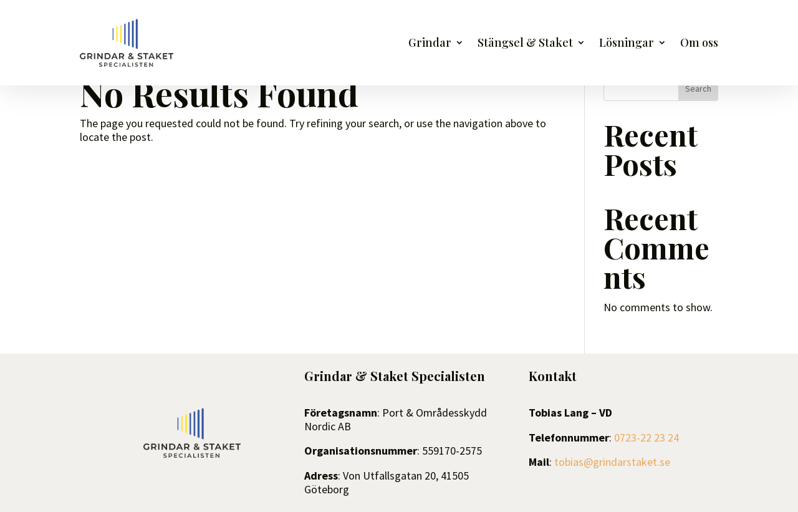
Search (698, 88)
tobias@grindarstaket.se (612, 462)
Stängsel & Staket (525, 44)
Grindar (429, 44)
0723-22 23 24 (646, 437)
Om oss (699, 44)
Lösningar (626, 44)
